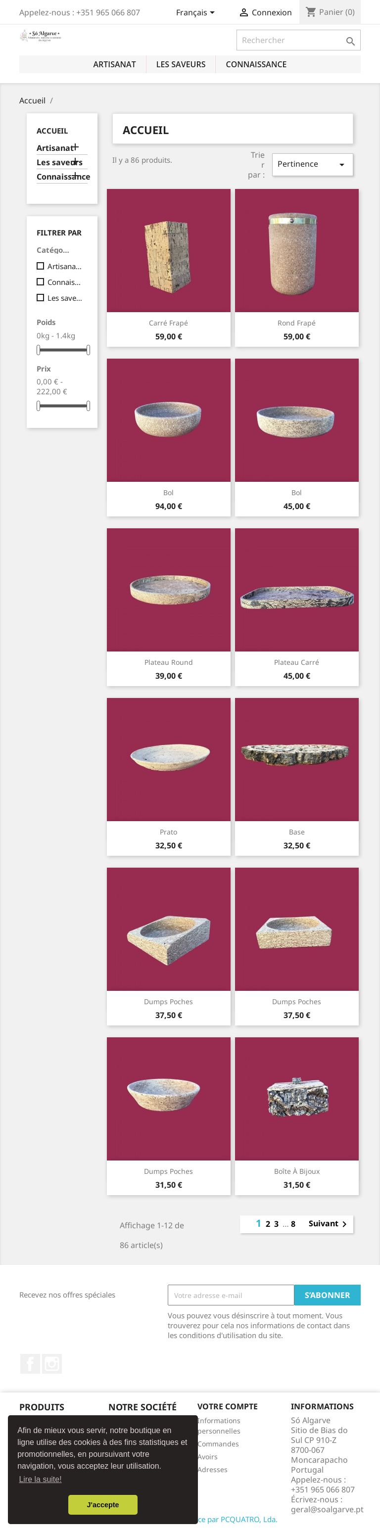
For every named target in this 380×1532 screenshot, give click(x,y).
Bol (168, 492)
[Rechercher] (299, 40)
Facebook (30, 1364)
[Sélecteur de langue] (197, 13)
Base (297, 831)
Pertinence (313, 164)
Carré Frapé (168, 322)
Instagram (52, 1364)
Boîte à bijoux (297, 1171)
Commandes (218, 1443)
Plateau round (168, 662)
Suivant (329, 1224)
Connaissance (256, 64)
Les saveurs (181, 64)
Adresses (212, 1469)
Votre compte (227, 1406)
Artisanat (114, 64)
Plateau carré (296, 662)
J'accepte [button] (103, 1505)
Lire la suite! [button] (40, 1479)
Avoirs (207, 1456)
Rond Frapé (297, 322)
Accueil (52, 131)
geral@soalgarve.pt (327, 1509)
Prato (168, 831)
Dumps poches (168, 1001)
